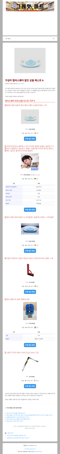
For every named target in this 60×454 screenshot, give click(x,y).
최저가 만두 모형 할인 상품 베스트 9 (16, 435)
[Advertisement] (30, 24)
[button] (53, 38)
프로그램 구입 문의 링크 (30, 449)
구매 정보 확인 (30, 138)
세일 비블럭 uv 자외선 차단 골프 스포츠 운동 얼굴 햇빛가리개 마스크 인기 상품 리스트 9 (29, 415)
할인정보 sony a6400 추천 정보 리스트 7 (18, 438)
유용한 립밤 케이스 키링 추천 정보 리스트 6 (17, 417)
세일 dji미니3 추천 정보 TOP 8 (14, 421)
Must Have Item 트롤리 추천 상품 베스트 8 (18, 419)
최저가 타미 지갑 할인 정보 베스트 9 (15, 413)
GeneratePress (38, 451)
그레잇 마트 (10, 433)
